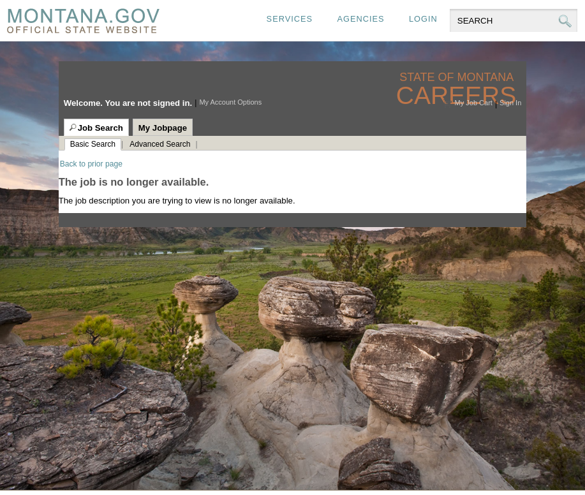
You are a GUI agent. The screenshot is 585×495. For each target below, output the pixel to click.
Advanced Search (160, 144)
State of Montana (457, 77)
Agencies (360, 19)
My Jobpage (162, 128)
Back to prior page (91, 163)
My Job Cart (473, 103)
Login (423, 19)
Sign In (510, 103)
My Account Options (230, 102)
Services (290, 19)
